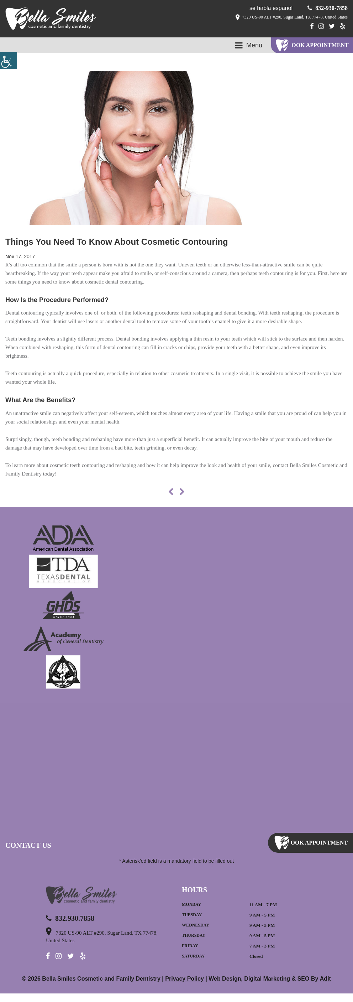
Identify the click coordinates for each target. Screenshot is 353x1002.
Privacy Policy (186, 987)
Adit (325, 987)
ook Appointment (320, 45)
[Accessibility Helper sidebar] (8, 60)
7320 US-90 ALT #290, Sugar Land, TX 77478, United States (285, 17)
